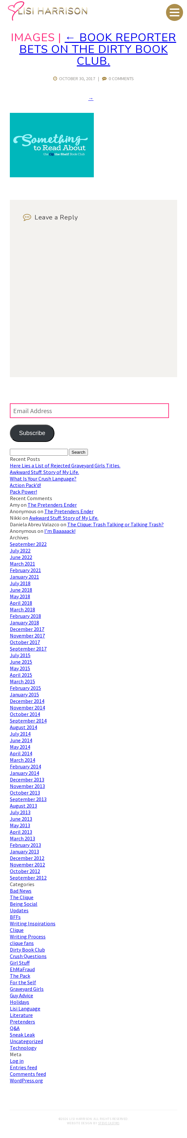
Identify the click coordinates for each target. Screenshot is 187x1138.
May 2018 (20, 596)
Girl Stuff (20, 962)
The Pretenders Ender (52, 504)
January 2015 (24, 694)
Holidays (19, 1002)
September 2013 (28, 799)
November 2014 (27, 707)
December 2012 (27, 858)
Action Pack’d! (25, 485)
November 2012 (27, 864)
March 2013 (22, 838)
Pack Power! (23, 491)
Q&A (15, 1028)
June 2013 (21, 818)
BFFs (15, 917)
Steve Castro (108, 1123)
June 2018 (21, 590)
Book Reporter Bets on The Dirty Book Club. (98, 49)
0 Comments (118, 78)
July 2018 (20, 583)
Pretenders (22, 1021)
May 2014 (20, 747)
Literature (21, 1015)
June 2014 (21, 740)
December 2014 (27, 701)
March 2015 (22, 681)
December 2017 (27, 629)
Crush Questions (28, 956)
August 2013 (23, 805)
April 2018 (21, 603)
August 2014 (23, 727)
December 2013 (27, 779)
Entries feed (23, 1067)
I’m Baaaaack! (59, 531)
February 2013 (25, 845)
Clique (17, 930)
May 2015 (20, 668)
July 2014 (20, 733)
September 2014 (28, 720)
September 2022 (28, 544)
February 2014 (25, 766)
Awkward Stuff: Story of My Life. (44, 472)
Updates (19, 910)
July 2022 (20, 550)
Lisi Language (25, 1008)
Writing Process (28, 936)
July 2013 (20, 812)
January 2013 (24, 851)
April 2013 (21, 832)
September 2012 (28, 877)
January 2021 (24, 576)
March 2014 (22, 760)
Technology (23, 1047)
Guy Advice (21, 995)
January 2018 (24, 622)
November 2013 (27, 786)
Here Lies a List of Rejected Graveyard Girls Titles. (65, 465)
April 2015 (21, 675)
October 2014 (25, 714)
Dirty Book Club (27, 949)
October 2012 (25, 871)
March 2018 (22, 609)
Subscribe (32, 433)
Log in (17, 1061)
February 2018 (25, 616)
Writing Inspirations (32, 923)
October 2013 (25, 792)
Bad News (20, 890)
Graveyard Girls (27, 989)
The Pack (20, 975)
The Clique (21, 897)
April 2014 (21, 753)
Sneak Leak (22, 1034)
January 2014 (24, 773)
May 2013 (20, 825)
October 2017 (25, 642)
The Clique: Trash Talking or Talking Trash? (115, 524)
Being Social (23, 904)
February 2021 (25, 570)
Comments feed (28, 1074)
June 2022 (21, 557)
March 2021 (22, 563)
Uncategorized (26, 1041)
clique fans (22, 943)
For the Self (23, 982)
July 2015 (20, 655)
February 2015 (25, 688)
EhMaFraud (22, 969)
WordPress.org (26, 1080)
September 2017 (28, 648)
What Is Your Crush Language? (43, 478)
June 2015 (21, 661)
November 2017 (27, 635)
